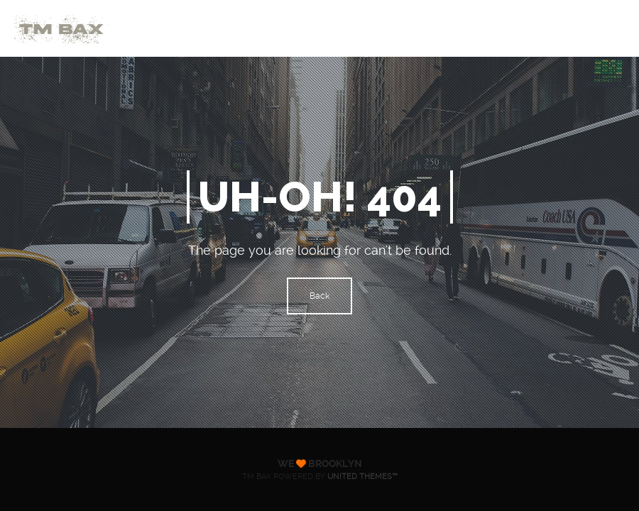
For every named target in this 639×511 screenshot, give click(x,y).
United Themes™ (362, 476)
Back (319, 296)
